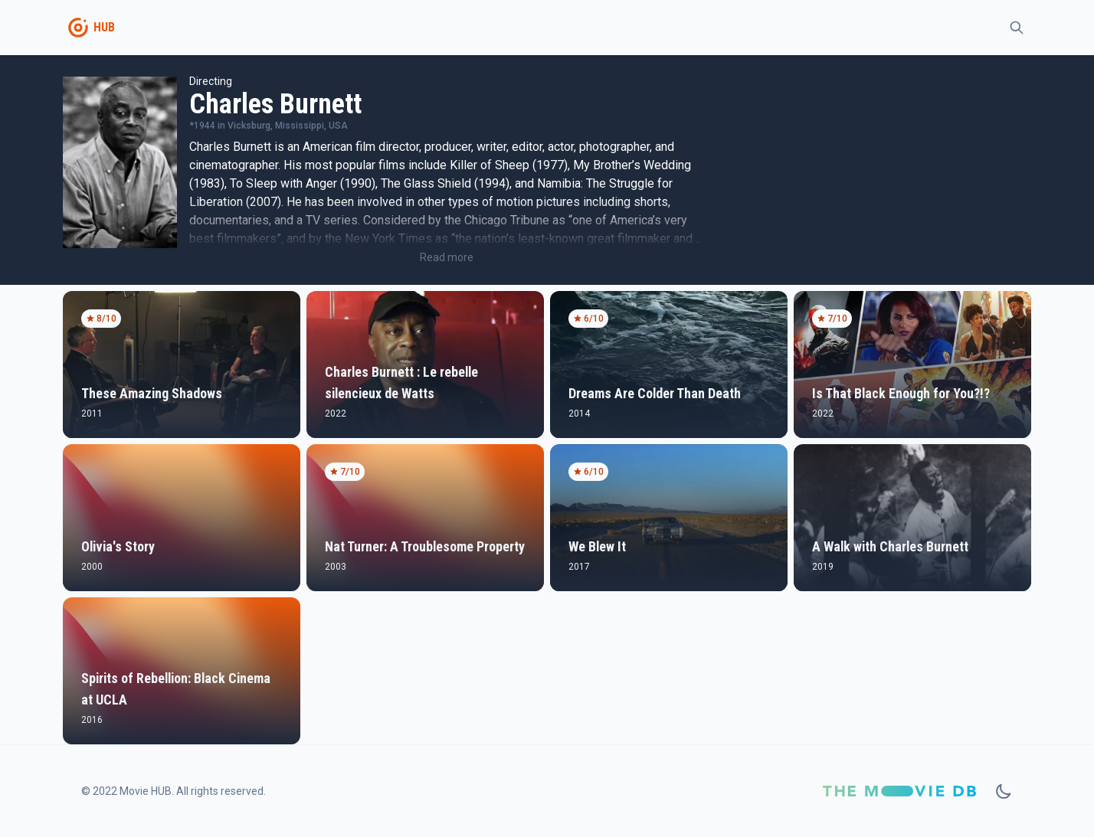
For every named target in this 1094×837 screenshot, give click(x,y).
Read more (446, 257)
